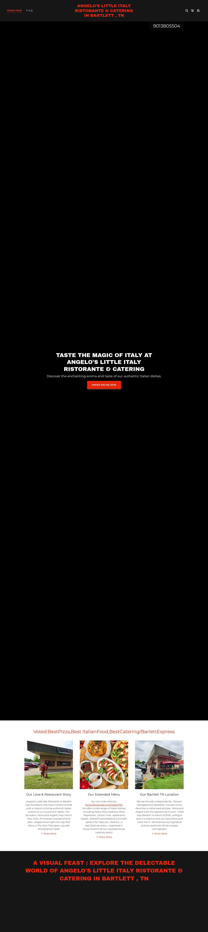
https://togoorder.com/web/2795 (104, 805)
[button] (198, 10)
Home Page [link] (14, 10)
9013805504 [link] (166, 26)
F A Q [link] (29, 10)
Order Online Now (104, 385)
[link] (104, 16)
